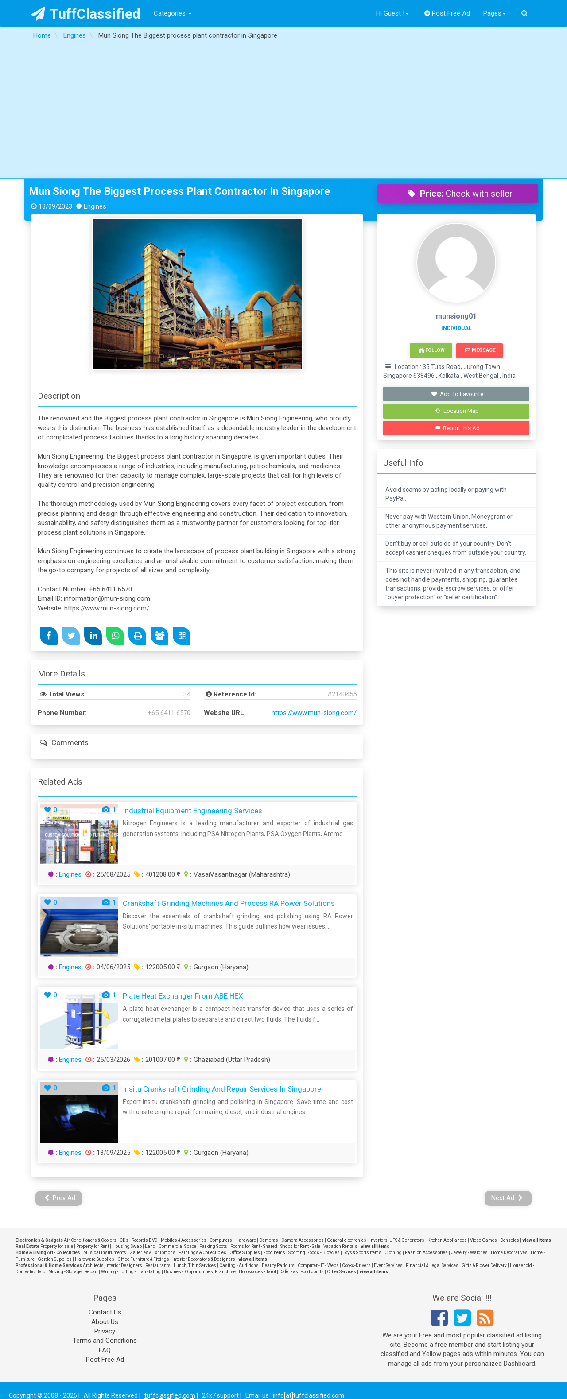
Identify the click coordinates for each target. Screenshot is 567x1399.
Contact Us (105, 1312)
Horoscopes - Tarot (257, 1271)
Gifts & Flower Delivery (484, 1265)
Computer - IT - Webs (318, 1265)
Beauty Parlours (278, 1265)
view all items (536, 1240)
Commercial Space (177, 1246)
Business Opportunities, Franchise (200, 1271)
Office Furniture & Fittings (143, 1259)
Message (480, 350)
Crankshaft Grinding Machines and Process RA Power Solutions (229, 903)
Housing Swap (127, 1246)
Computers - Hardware (233, 1240)
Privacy (104, 1331)
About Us (104, 1322)
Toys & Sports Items (362, 1252)
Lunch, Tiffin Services (195, 1265)
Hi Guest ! (392, 13)
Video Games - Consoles (494, 1240)
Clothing (393, 1252)
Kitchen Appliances (447, 1240)
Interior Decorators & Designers (203, 1259)
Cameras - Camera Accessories (291, 1240)
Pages (494, 13)
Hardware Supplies (94, 1259)
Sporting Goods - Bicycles (314, 1252)
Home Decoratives (509, 1252)
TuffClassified (85, 13)
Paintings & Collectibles (202, 1252)
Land (150, 1246)
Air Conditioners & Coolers (90, 1240)
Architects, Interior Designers (112, 1265)
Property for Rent (92, 1246)
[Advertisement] (283, 111)
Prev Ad (60, 1198)
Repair (91, 1271)
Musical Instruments (104, 1252)
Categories (173, 13)
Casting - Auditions (239, 1265)
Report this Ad (457, 428)
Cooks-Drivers (356, 1265)
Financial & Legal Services (432, 1265)
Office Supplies (244, 1252)
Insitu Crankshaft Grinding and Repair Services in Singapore (222, 1088)
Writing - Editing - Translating (131, 1271)
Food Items (274, 1252)
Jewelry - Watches (469, 1252)
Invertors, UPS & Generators (396, 1240)
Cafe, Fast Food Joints (301, 1271)
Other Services (341, 1271)
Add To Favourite (457, 394)
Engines (70, 874)
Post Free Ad (447, 13)
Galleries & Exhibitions (152, 1252)
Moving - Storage (65, 1271)
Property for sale (56, 1246)
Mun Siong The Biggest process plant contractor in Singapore (179, 191)
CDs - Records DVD (139, 1240)
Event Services (388, 1265)
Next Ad (507, 1198)
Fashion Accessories (426, 1252)
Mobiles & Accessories (183, 1240)
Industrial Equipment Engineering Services (192, 810)
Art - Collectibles (63, 1252)
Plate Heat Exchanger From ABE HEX (183, 995)
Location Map (457, 411)
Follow (432, 350)
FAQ (105, 1350)
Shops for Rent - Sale (300, 1246)
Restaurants (158, 1265)
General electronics (346, 1240)
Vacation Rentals (340, 1246)
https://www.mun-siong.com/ (314, 713)
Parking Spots (213, 1246)
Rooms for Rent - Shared (253, 1246)
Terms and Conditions (105, 1341)
